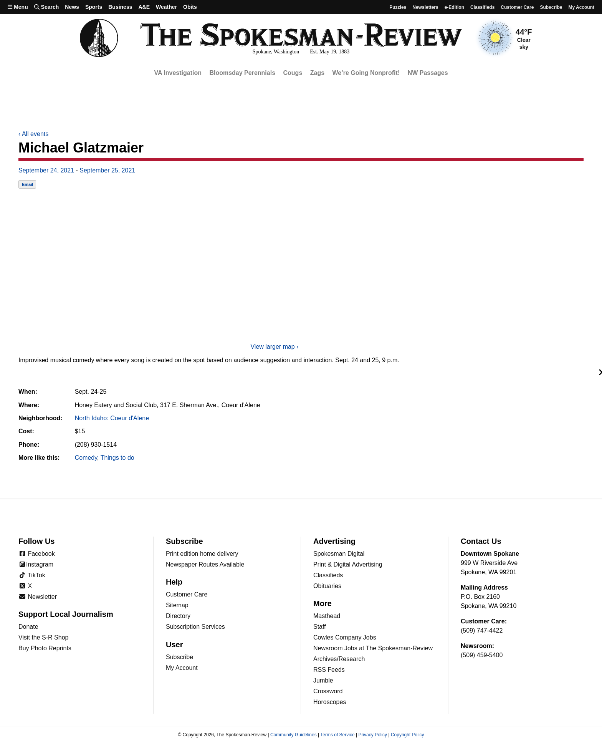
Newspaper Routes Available (205, 564)
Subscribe (551, 7)
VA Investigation (178, 73)
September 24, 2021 (46, 170)
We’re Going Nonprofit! (366, 73)
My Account (182, 667)
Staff (319, 626)
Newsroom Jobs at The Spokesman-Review (373, 648)
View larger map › (274, 346)
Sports (93, 7)
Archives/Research (339, 659)
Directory (178, 616)
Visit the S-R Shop (43, 637)
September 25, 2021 (107, 170)
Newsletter (37, 596)
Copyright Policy (407, 734)
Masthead (326, 616)
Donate (28, 626)
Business (120, 7)
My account (581, 7)
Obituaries (327, 586)
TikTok (31, 575)
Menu (18, 7)
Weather (166, 7)
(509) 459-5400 (482, 655)
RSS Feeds (329, 669)
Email (27, 184)
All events (33, 134)
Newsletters (425, 7)
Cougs (293, 73)
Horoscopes (329, 702)
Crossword (327, 691)
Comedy (86, 457)
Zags (317, 73)
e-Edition (454, 7)
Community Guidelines (293, 734)
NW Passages (428, 73)
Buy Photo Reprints (44, 648)
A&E (144, 7)
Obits (190, 7)
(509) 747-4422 (482, 630)
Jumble (323, 680)
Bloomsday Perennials (242, 73)
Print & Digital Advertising (347, 564)
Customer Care (517, 7)
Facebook (36, 553)
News (72, 7)
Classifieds (482, 7)
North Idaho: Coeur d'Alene (112, 418)
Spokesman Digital (338, 553)
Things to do (117, 457)
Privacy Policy (372, 734)
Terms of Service (337, 734)
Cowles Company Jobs (344, 637)
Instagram (35, 564)
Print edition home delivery (202, 553)
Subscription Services (195, 626)
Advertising (334, 541)
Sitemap (177, 605)
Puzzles (397, 7)
